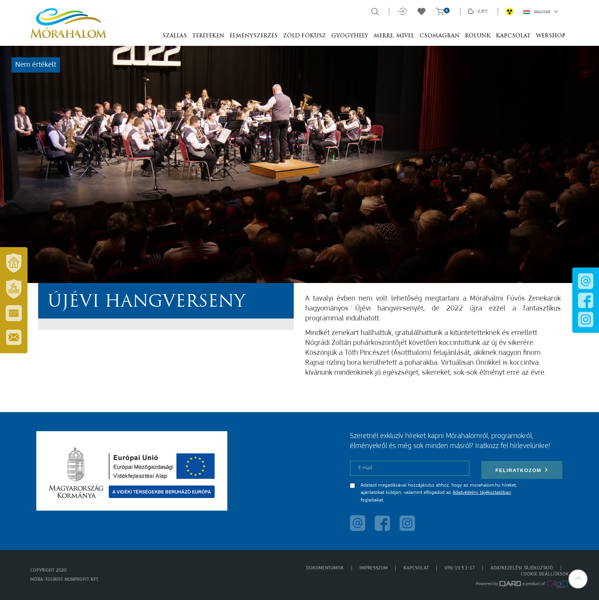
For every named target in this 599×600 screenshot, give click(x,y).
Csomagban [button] (439, 36)
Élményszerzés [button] (254, 36)
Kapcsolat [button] (513, 36)
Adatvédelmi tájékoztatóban (482, 492)
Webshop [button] (550, 36)
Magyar (541, 11)
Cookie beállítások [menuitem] (545, 574)
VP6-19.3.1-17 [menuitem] (459, 568)
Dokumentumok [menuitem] (325, 568)
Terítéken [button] (208, 36)
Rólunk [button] (478, 36)
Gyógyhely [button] (349, 36)
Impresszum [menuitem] (373, 568)
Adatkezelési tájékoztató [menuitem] (522, 568)
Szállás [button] (174, 36)
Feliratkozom (521, 470)
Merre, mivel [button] (394, 36)
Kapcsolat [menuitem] (416, 568)
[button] (578, 579)
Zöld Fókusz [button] (304, 36)
